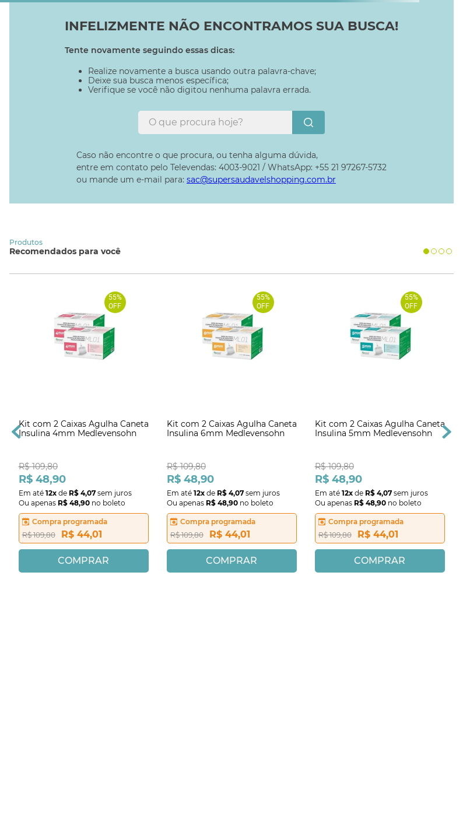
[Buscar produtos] (308, 122)
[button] (426, 251)
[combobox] (231, 122)
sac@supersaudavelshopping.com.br (261, 179)
